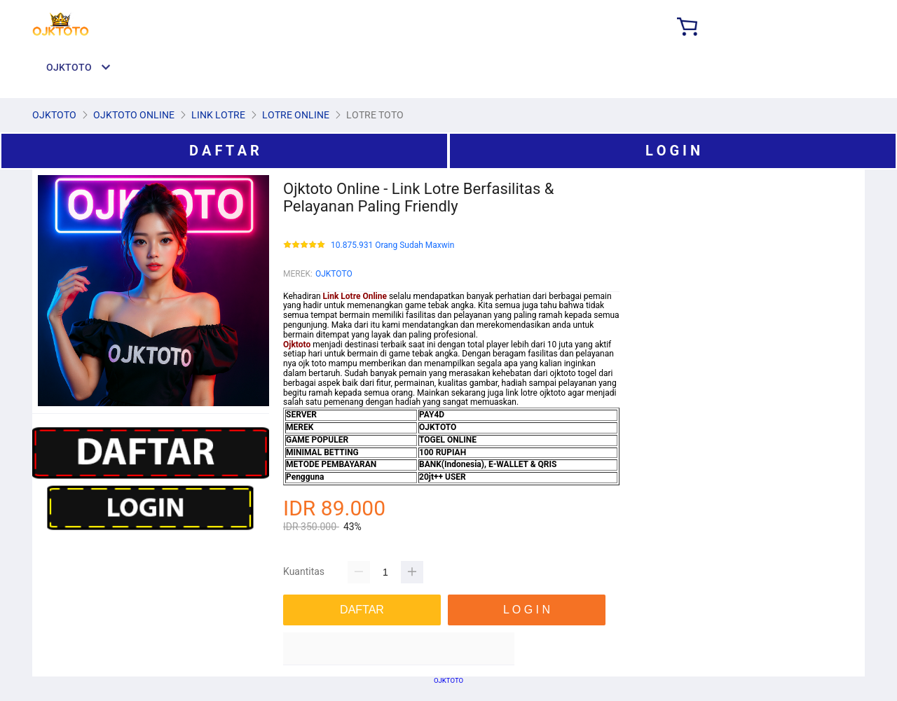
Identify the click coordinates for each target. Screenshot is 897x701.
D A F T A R (224, 150)
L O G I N (672, 150)
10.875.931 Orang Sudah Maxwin (392, 245)
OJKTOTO (333, 274)
